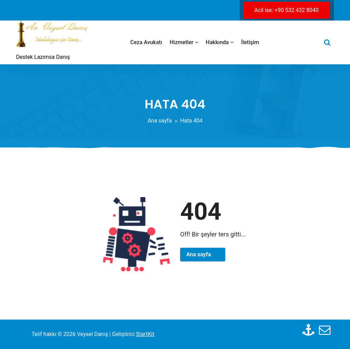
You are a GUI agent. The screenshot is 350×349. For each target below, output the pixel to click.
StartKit (145, 334)
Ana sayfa (160, 120)
